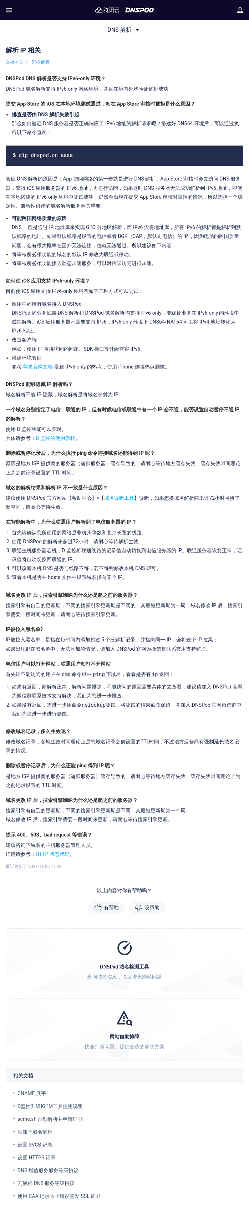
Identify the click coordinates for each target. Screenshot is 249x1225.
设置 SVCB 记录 (34, 1145)
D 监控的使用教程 (55, 438)
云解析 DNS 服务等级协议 (46, 1183)
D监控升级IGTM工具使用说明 (50, 1106)
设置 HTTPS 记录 (36, 1157)
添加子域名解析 (34, 1132)
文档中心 (14, 62)
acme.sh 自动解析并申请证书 (50, 1119)
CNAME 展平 (31, 1093)
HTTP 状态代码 (53, 854)
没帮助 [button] (151, 907)
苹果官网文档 (38, 367)
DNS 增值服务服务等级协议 (47, 1170)
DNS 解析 (40, 62)
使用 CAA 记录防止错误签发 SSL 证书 (59, 1196)
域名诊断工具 (119, 498)
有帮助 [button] (111, 907)
